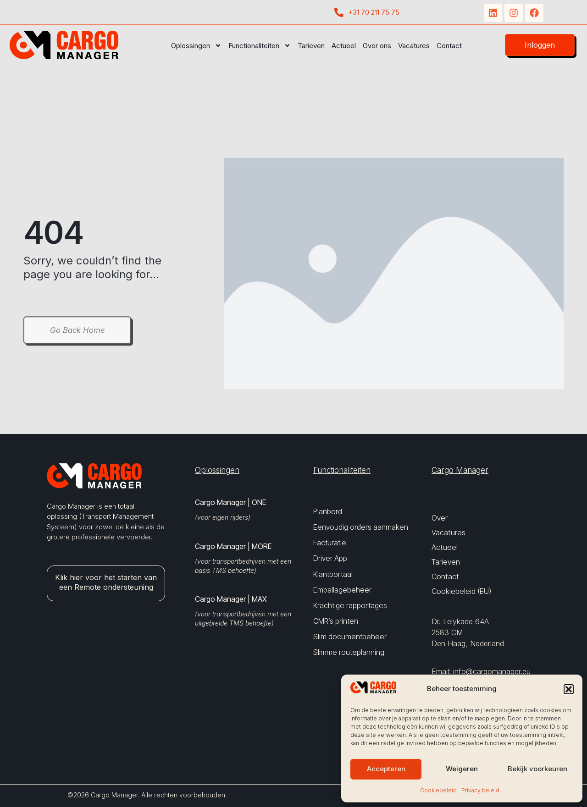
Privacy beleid (480, 790)
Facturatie (329, 543)
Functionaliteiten (259, 45)
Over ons (377, 45)
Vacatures (414, 45)
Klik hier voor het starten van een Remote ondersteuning (106, 582)
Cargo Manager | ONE (230, 502)
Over (440, 517)
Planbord (327, 511)
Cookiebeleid (438, 790)
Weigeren (462, 768)
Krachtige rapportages (350, 605)
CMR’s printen (335, 621)
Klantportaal (333, 574)
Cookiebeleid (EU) (461, 591)
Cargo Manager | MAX (231, 599)
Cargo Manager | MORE (233, 546)
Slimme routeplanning (348, 652)
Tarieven (311, 45)
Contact (449, 45)
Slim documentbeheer (350, 636)
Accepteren (386, 768)
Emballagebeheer (342, 589)
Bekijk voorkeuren (537, 768)
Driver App (330, 558)
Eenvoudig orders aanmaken (360, 527)
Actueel (344, 45)
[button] (568, 689)
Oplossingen (196, 45)
